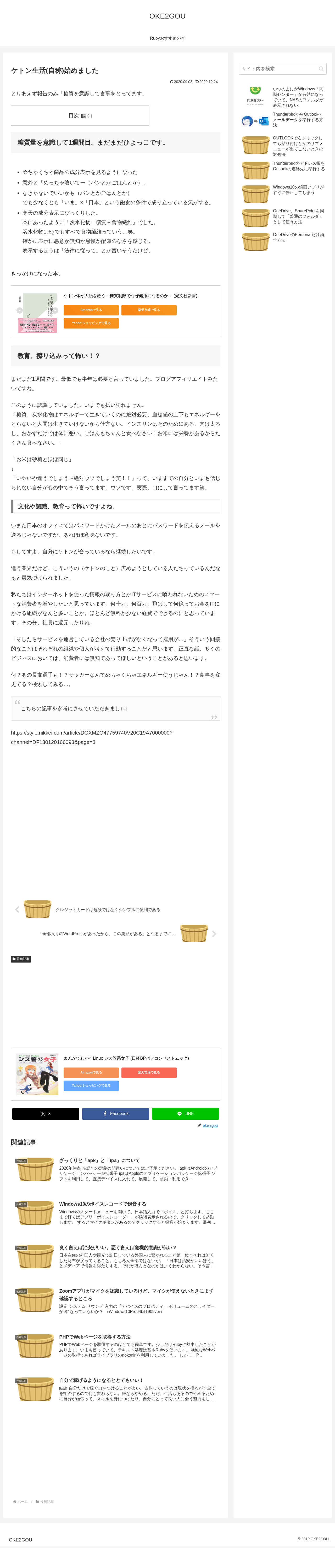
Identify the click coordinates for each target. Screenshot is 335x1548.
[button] (321, 69)
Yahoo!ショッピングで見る (186, 310)
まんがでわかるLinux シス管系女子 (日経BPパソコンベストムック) (126, 1058)
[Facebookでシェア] (115, 1113)
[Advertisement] (115, 825)
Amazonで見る (87, 310)
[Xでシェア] (45, 1113)
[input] (283, 69)
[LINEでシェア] (185, 1113)
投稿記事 (21, 958)
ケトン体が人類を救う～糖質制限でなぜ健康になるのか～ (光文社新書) (130, 296)
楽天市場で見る (137, 310)
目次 (74, 115)
